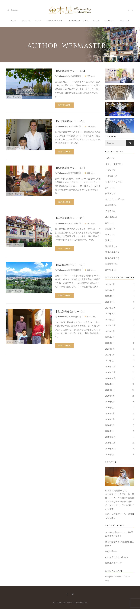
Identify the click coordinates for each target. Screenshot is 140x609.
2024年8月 (110, 319)
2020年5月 (110, 408)
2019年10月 (110, 449)
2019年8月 (110, 454)
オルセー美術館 (112, 164)
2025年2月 (110, 296)
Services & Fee (54, 20)
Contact (109, 20)
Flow (38, 20)
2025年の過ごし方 (113, 563)
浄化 (107, 240)
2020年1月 (110, 431)
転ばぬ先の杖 (111, 551)
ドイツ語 (109, 176)
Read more (64, 105)
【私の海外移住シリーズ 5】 (70, 121)
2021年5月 (110, 349)
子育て (10, 148)
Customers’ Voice (78, 20)
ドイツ (108, 170)
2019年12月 (110, 437)
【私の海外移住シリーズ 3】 (70, 218)
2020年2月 (110, 425)
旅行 (107, 223)
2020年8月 (110, 390)
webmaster (62, 76)
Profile (26, 20)
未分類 (108, 229)
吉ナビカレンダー (113, 199)
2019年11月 (110, 443)
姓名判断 (109, 205)
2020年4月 (110, 413)
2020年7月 (110, 396)
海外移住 (17, 97)
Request (124, 20)
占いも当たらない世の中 (116, 557)
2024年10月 (110, 314)
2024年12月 (110, 308)
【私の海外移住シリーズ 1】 (70, 311)
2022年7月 (110, 331)
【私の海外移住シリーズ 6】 (70, 70)
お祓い (108, 158)
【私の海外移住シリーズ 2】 (70, 264)
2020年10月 (110, 378)
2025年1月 (110, 302)
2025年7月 (110, 284)
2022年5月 (110, 343)
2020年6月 (110, 402)
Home (13, 20)
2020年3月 (110, 419)
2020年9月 (110, 384)
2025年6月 (110, 290)
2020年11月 (110, 372)
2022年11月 (110, 325)
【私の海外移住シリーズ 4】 (70, 167)
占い (107, 188)
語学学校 (109, 270)
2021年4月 (110, 355)
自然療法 (109, 264)
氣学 (9, 97)
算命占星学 (110, 252)
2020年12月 (110, 366)
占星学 (108, 193)
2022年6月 (110, 337)
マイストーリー (112, 182)
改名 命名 (109, 217)
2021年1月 (110, 361)
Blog (96, 20)
